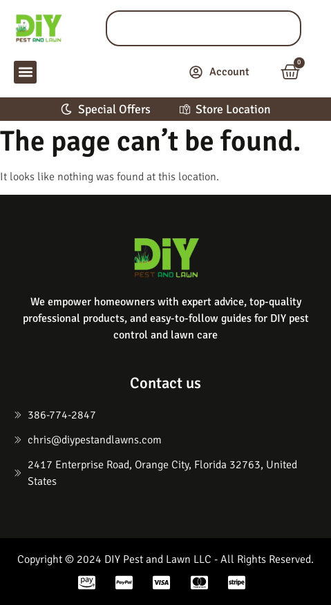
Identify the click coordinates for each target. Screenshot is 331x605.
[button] (25, 72)
